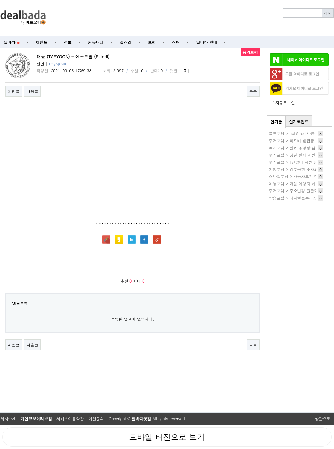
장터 (176, 42)
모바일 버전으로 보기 (167, 436)
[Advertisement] (193, 18)
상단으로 (322, 418)
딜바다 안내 (206, 42)
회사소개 (8, 418)
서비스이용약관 (70, 418)
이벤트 (42, 42)
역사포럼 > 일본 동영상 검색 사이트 (301, 147)
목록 (253, 91)
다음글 (32, 91)
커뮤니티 (96, 42)
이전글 (14, 91)
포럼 (152, 42)
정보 (68, 42)
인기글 (276, 121)
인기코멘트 (299, 121)
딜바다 (12, 42)
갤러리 (126, 42)
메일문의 (96, 418)
